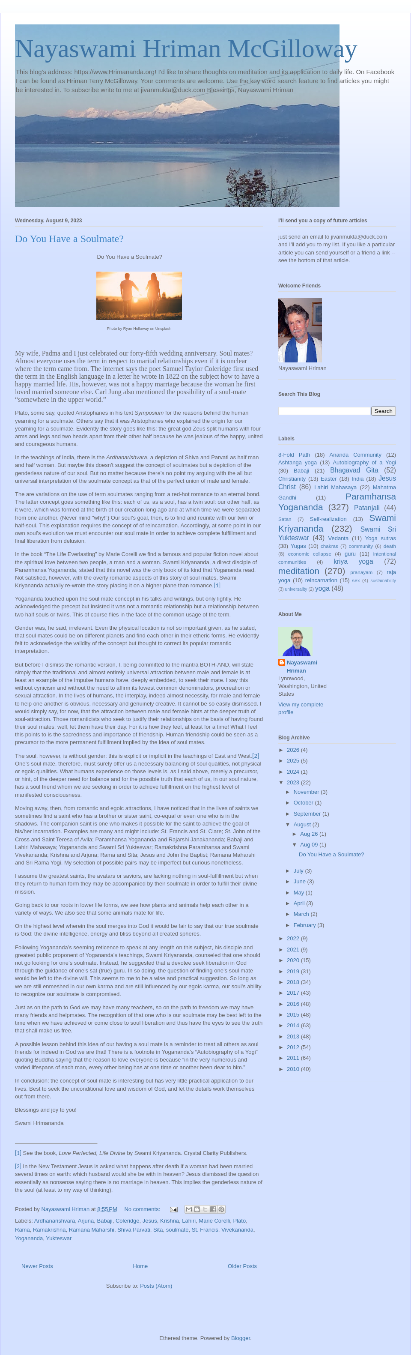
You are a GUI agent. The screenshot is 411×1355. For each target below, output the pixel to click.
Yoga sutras (380, 538)
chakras (329, 546)
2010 (294, 1069)
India (357, 479)
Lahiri (189, 1220)
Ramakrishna (49, 1229)
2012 (294, 1047)
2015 (294, 1014)
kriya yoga (353, 561)
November (307, 792)
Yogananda (29, 1238)
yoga (322, 588)
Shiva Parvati (133, 1229)
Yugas (298, 546)
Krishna (169, 1220)
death (390, 546)
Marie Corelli (214, 1220)
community (361, 546)
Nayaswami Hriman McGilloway (186, 48)
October (304, 802)
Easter (329, 479)
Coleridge (128, 1220)
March (302, 914)
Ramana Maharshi (91, 1229)
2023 (294, 782)
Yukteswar (58, 1238)
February (306, 925)
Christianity (292, 479)
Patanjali (367, 507)
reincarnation (321, 580)
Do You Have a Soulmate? (69, 238)
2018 (294, 982)
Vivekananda (237, 1229)
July (299, 870)
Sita (158, 1229)
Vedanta (338, 538)
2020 (294, 960)
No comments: (142, 1209)
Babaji (105, 1220)
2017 (294, 993)
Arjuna (86, 1220)
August (303, 824)
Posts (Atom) (156, 1286)
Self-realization (328, 519)
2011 (294, 1058)
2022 (294, 938)
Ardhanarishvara (54, 1220)
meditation (298, 571)
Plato (239, 1220)
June (300, 881)
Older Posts (242, 1266)
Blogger (240, 1338)
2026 (294, 750)
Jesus (150, 1220)
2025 (294, 760)
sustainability (383, 580)
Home (140, 1266)
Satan (285, 519)
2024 (294, 772)
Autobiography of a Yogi (364, 462)
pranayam (361, 572)
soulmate (177, 1229)
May (300, 892)
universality (296, 589)
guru (350, 553)
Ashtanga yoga (297, 462)
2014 (294, 1025)
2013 (294, 1036)
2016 (294, 1004)
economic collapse (309, 553)
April (300, 903)
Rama (22, 1229)
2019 (294, 971)
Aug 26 (309, 834)
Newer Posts (37, 1266)
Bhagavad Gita (354, 470)
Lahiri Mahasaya (335, 487)
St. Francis (205, 1229)
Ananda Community (355, 455)
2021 (294, 949)
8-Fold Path (294, 455)
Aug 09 (309, 844)
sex (356, 580)
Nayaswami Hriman (302, 666)
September (308, 814)
